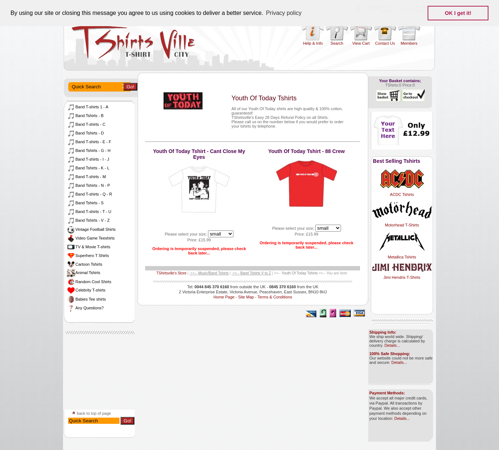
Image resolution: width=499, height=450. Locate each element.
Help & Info (313, 43)
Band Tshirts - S (85, 203)
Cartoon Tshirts (84, 264)
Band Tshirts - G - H (88, 150)
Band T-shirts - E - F (89, 142)
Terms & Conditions (275, 297)
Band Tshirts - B (85, 115)
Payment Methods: (387, 393)
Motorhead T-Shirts (402, 222)
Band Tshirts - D (85, 133)
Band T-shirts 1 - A (87, 107)
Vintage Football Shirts (91, 229)
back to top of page (91, 413)
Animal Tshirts (83, 272)
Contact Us (385, 43)
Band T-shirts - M (86, 176)
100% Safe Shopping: (389, 353)
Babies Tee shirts (86, 299)
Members (409, 43)
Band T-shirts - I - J (88, 159)
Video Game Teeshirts (91, 238)
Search (337, 43)
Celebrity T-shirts (86, 290)
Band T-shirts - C (86, 124)
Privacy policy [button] (284, 13)
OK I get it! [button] (458, 13)
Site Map (246, 297)
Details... (392, 345)
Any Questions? (85, 308)
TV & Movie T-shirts (88, 247)
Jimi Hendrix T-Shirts (402, 275)
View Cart (360, 43)
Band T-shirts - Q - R (89, 194)
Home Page (224, 297)
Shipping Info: (382, 332)
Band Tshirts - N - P (88, 185)
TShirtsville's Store (171, 273)
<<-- (209, 273)
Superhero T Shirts (88, 255)
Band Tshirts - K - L (88, 168)
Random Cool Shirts (89, 282)
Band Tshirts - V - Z (88, 220)
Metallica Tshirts (402, 254)
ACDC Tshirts (402, 192)
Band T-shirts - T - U (89, 211)
